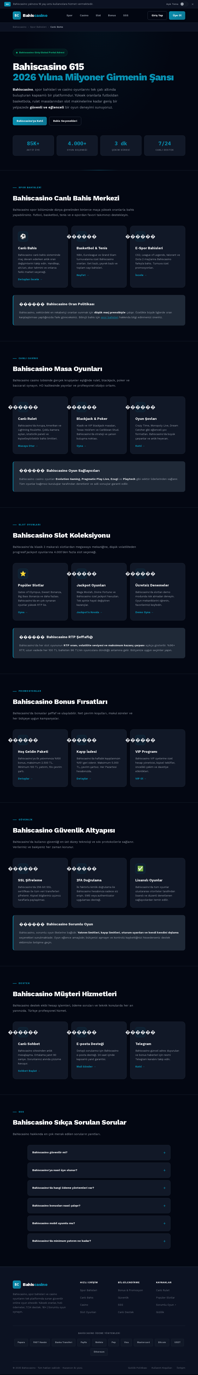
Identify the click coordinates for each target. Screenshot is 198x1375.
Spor (70, 15)
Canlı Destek (126, 1312)
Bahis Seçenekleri (65, 120)
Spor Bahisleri (38, 27)
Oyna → (81, 446)
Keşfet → (83, 275)
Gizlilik (160, 1312)
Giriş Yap (157, 15)
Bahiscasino (19, 27)
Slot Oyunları (88, 1312)
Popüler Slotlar (165, 1298)
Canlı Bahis (86, 1298)
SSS (125, 15)
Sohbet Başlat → (29, 1071)
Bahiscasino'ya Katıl (30, 120)
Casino (84, 15)
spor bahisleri (109, 318)
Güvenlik (123, 1298)
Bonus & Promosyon (130, 1291)
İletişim (181, 1368)
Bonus (112, 15)
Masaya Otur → (28, 446)
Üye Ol (177, 15)
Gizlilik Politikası (137, 1368)
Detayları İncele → (30, 280)
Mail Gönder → (86, 1067)
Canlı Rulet (163, 1291)
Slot (98, 15)
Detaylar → (25, 779)
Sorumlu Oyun (165, 1305)
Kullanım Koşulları (162, 1368)
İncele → (141, 275)
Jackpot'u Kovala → (89, 613)
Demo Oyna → (144, 613)
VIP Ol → (140, 779)
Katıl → (140, 446)
